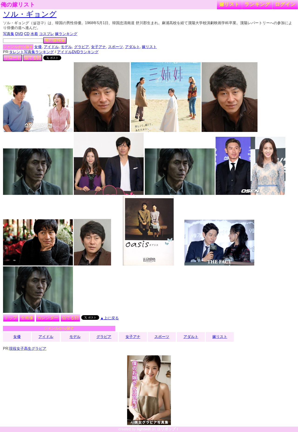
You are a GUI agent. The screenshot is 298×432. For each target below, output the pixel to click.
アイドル (51, 47)
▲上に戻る (109, 318)
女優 (38, 47)
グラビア (81, 47)
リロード (12, 58)
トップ (10, 318)
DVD (19, 34)
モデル (66, 47)
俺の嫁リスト (18, 5)
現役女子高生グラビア (27, 348)
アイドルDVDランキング (77, 52)
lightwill (144, 429)
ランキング (257, 4)
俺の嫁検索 (54, 40)
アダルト (132, 47)
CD (26, 34)
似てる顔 (32, 58)
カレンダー (47, 318)
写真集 (8, 34)
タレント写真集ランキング (31, 52)
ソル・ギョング (30, 14)
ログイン (285, 4)
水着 (34, 34)
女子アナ (98, 47)
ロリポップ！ (168, 429)
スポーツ (115, 47)
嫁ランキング (66, 34)
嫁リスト (229, 4)
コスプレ (46, 34)
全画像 (27, 318)
